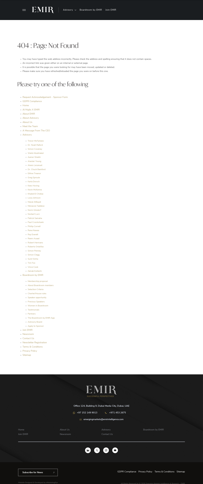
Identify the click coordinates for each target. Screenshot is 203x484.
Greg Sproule (34, 178)
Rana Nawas (33, 230)
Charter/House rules (37, 294)
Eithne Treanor (34, 174)
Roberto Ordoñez (36, 247)
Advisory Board (35, 322)
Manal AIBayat (34, 202)
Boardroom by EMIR (91, 10)
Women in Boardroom (38, 306)
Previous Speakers (36, 302)
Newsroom (28, 334)
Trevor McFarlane (36, 141)
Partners (32, 314)
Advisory (68, 10)
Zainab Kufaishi (35, 271)
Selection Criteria (35, 289)
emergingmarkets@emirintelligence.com (101, 420)
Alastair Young (34, 161)
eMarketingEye (52, 482)
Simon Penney (34, 251)
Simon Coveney (35, 149)
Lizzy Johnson (34, 198)
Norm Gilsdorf (34, 210)
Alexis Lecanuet (35, 165)
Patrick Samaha (35, 218)
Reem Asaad (33, 239)
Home (26, 105)
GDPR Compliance (32, 101)
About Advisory (31, 118)
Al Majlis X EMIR (31, 110)
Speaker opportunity (37, 298)
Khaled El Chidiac (36, 194)
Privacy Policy (30, 351)
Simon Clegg (33, 255)
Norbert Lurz (34, 214)
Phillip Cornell (34, 226)
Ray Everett (33, 235)
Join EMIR (110, 10)
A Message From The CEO (36, 131)
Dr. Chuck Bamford (36, 170)
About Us (27, 122)
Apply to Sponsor (36, 326)
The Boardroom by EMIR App (41, 318)
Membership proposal (38, 281)
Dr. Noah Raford (35, 145)
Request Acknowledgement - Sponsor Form (45, 97)
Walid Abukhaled (36, 153)
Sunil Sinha (33, 259)
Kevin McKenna (35, 190)
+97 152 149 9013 (85, 413)
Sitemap (27, 355)
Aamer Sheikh (34, 157)
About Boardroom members (41, 285)
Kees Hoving (33, 186)
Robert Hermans (35, 243)
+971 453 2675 (115, 413)
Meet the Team (30, 126)
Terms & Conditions (33, 347)
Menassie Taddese (36, 206)
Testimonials (33, 310)
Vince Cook (33, 267)
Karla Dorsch (34, 182)
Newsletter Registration (35, 342)
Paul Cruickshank (36, 222)
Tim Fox (31, 263)
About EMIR (29, 114)
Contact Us (28, 338)
